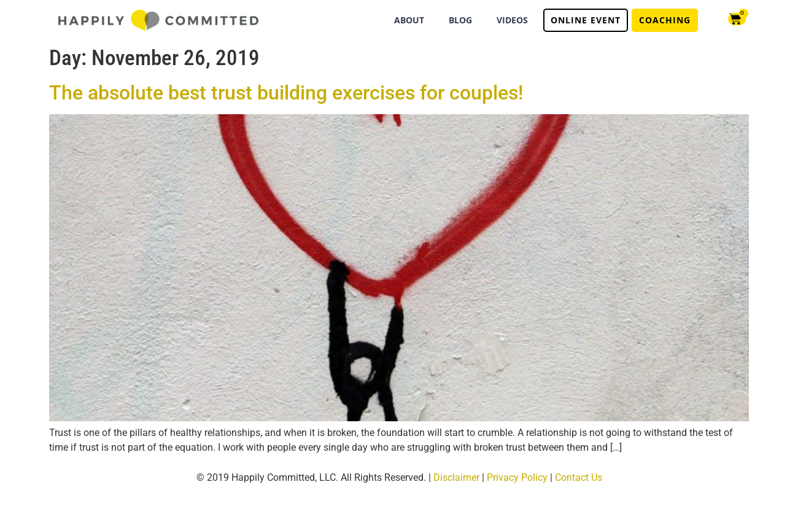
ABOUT (409, 20)
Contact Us (578, 477)
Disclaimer (456, 477)
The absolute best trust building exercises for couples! (286, 92)
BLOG (460, 20)
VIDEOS (512, 20)
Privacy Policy (517, 477)
